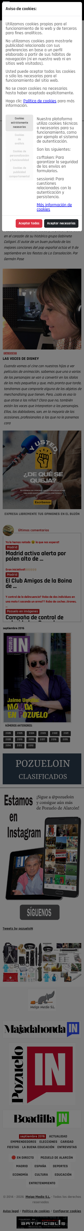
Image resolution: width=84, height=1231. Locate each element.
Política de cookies (39, 101)
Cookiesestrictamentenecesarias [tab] (19, 123)
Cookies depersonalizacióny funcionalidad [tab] (19, 155)
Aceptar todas (29, 223)
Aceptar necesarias (61, 223)
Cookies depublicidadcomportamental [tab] (19, 172)
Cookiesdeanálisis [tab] (19, 139)
